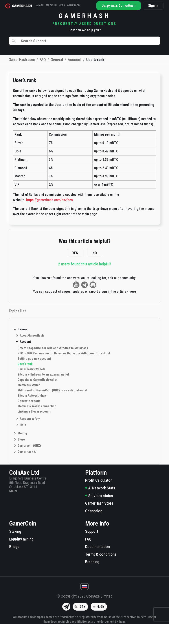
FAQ (88, 539)
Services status (99, 495)
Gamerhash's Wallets (31, 369)
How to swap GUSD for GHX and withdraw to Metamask (53, 348)
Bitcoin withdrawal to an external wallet (43, 374)
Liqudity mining (21, 539)
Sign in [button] (153, 6)
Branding (92, 561)
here (132, 291)
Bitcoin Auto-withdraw (32, 395)
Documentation (97, 546)
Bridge (14, 546)
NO (94, 253)
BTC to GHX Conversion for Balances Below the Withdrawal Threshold (64, 353)
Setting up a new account (34, 358)
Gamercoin (73, 5)
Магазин (51, 5)
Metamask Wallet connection (37, 406)
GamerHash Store (99, 503)
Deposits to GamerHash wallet (37, 379)
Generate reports (29, 401)
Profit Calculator (98, 480)
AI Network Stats (100, 488)
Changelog (93, 511)
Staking (15, 531)
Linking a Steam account (34, 411)
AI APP (40, 5)
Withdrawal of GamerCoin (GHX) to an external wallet (52, 390)
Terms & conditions (100, 554)
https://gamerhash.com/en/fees (49, 200)
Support (91, 531)
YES (75, 253)
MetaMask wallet (29, 385)
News (62, 5)
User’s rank (25, 364)
